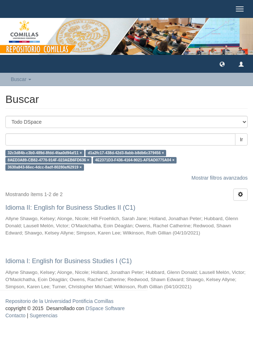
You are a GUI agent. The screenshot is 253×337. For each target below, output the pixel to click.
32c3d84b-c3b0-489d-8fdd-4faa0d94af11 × (45, 153)
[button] (222, 64)
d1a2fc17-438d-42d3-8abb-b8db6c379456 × (126, 153)
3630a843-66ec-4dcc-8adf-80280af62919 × (44, 167)
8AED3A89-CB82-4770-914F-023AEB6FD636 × (48, 160)
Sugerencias (43, 315)
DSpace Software (105, 308)
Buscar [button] (21, 79)
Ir (241, 139)
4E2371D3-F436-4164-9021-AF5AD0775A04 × (134, 160)
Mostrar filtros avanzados (220, 178)
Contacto (15, 315)
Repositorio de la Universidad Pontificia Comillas (59, 301)
